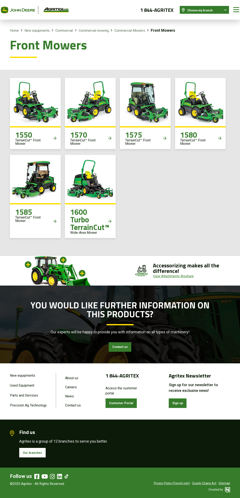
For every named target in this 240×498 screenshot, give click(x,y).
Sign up (179, 400)
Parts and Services (24, 393)
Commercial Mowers (129, 26)
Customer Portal (124, 400)
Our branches (35, 451)
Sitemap (224, 483)
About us (71, 374)
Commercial (64, 26)
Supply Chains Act (204, 483)
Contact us (120, 343)
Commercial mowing (94, 26)
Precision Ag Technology (28, 403)
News (69, 394)
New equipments (37, 26)
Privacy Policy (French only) (172, 483)
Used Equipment (22, 382)
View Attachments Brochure (173, 272)
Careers (71, 384)
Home (14, 26)
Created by (219, 489)
